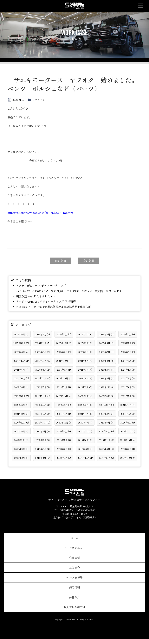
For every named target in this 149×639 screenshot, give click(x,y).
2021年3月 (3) (106, 413)
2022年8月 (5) (106, 396)
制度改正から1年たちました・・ (35, 296)
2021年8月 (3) (21, 413)
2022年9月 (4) (85, 396)
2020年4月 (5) (42, 431)
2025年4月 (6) (64, 352)
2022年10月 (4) (63, 396)
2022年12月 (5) (21, 396)
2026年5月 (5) (42, 334)
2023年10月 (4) (63, 378)
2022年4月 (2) (64, 404)
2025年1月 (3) (128, 352)
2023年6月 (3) (21, 387)
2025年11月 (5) (42, 343)
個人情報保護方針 (74, 607)
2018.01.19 (18, 99)
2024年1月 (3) (128, 369)
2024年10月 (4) (63, 360)
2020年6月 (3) (127, 422)
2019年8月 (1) (43, 440)
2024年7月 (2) (128, 360)
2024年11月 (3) (42, 360)
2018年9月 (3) (21, 449)
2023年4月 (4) (64, 387)
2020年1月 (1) (85, 431)
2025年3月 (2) (85, 352)
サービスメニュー (74, 548)
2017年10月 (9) (127, 457)
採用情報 (74, 587)
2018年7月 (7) (64, 449)
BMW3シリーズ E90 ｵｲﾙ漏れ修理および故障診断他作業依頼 (53, 306)
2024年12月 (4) (21, 360)
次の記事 (88, 261)
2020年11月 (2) (42, 422)
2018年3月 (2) (21, 457)
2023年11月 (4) (42, 378)
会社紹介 (74, 597)
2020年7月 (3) (106, 422)
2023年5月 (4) (43, 387)
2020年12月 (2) (21, 422)
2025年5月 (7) (42, 352)
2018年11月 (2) (106, 440)
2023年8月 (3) (106, 378)
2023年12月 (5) (21, 378)
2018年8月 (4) (42, 449)
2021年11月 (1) (127, 404)
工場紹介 (74, 567)
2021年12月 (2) (106, 404)
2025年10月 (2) (64, 343)
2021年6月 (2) (43, 413)
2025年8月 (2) (106, 343)
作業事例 (74, 558)
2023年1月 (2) (128, 387)
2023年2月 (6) (106, 387)
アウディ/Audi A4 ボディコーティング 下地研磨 (45, 301)
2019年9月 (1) (21, 440)
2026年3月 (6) (85, 334)
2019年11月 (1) (127, 431)
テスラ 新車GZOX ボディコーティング (40, 285)
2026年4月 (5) (64, 334)
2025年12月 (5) (21, 343)
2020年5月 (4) (21, 431)
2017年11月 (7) (106, 457)
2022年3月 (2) (85, 404)
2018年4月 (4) (128, 449)
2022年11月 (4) (42, 396)
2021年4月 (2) (85, 413)
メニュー (140, 6)
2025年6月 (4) (21, 352)
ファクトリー (40, 99)
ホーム (74, 538)
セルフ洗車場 (74, 577)
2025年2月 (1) (106, 352)
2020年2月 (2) (64, 431)
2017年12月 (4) (85, 457)
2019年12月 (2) (106, 431)
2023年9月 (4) (85, 378)
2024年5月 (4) (43, 369)
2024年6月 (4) (21, 369)
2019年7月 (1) (64, 440)
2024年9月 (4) (85, 360)
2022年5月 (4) (43, 404)
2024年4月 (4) (64, 369)
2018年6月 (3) (85, 449)
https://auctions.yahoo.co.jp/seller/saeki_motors (40, 212)
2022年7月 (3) (128, 396)
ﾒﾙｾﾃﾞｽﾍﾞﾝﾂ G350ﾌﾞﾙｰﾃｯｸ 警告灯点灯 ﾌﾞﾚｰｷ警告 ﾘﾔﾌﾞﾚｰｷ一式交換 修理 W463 (68, 291)
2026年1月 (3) (128, 334)
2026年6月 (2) (21, 334)
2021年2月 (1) (128, 413)
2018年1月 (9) (64, 457)
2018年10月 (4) (127, 440)
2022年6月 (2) (21, 404)
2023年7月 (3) (128, 378)
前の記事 (60, 261)
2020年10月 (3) (64, 422)
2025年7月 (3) (128, 343)
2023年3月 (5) (85, 387)
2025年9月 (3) (85, 343)
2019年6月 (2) (85, 440)
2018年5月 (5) (106, 449)
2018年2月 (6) (42, 457)
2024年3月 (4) (85, 369)
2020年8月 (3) (85, 422)
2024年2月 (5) (106, 369)
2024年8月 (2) (106, 360)
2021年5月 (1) (64, 413)
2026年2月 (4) (106, 334)
